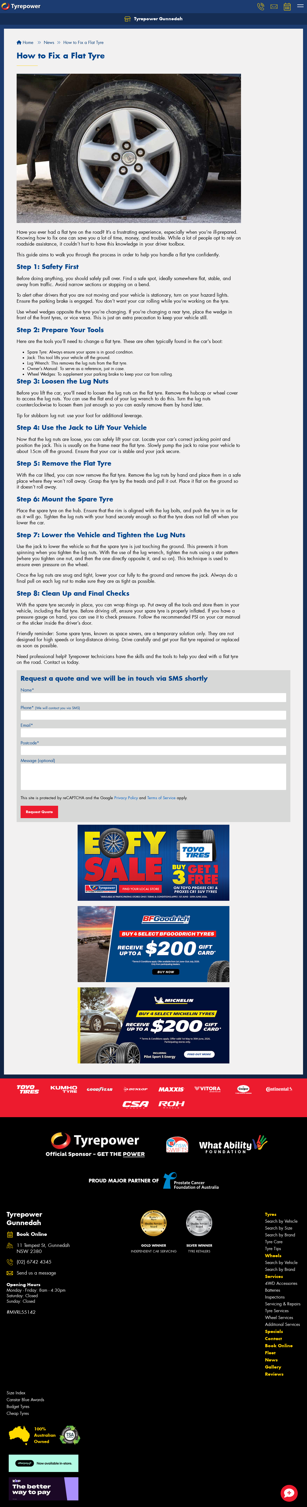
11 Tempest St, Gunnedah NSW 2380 (43, 1248)
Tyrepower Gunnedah (153, 19)
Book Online (279, 1346)
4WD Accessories (281, 1283)
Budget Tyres (18, 1406)
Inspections (275, 1297)
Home (25, 42)
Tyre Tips (273, 1248)
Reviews (274, 1374)
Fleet (270, 1353)
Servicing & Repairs (282, 1304)
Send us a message (36, 1273)
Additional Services (282, 1324)
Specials (274, 1331)
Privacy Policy (126, 797)
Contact (273, 1338)
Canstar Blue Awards (25, 1399)
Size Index (16, 1393)
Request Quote (39, 811)
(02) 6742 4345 (34, 1262)
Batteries (272, 1290)
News (271, 1360)
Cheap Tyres (18, 1413)
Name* (27, 690)
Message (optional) (38, 760)
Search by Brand (280, 1235)
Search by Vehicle (281, 1221)
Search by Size (278, 1228)
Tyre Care (273, 1242)
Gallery (273, 1367)
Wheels (273, 1256)
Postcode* (30, 743)
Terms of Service (161, 797)
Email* (27, 725)
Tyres (270, 1214)
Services (274, 1276)
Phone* (50, 707)
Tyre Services (277, 1311)
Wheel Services (279, 1317)
